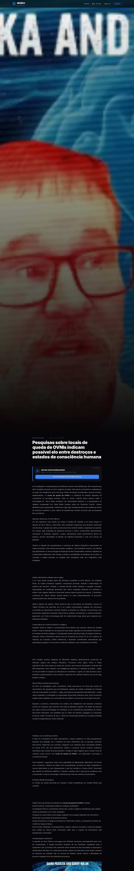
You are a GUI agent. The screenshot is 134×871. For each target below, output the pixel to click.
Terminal (117, 3)
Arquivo (86, 3)
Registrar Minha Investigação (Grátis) (67, 476)
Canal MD (107, 3)
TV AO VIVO (97, 3)
